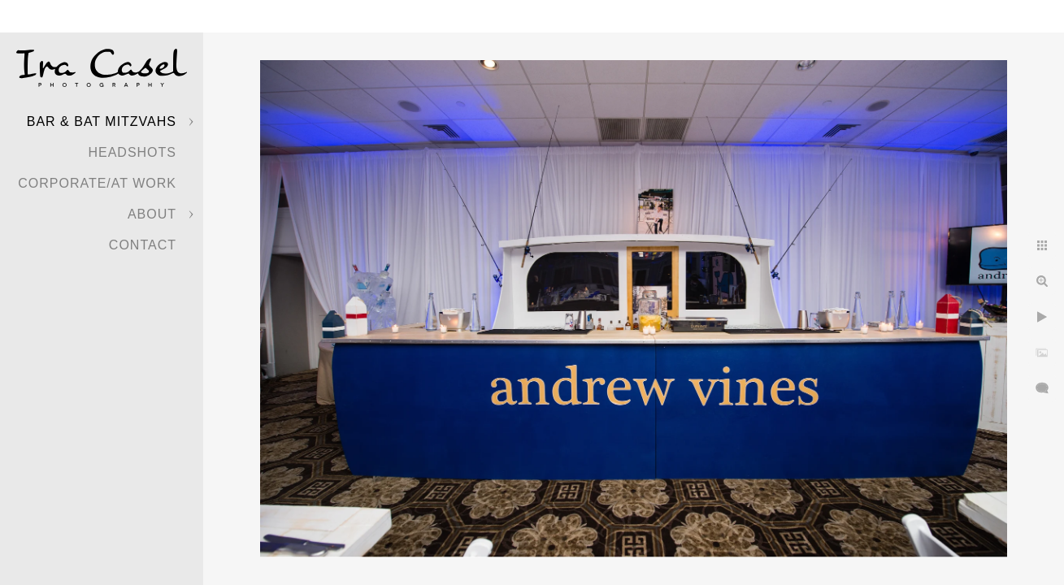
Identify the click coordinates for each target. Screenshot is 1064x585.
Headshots (132, 152)
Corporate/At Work (97, 183)
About (152, 214)
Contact (142, 245)
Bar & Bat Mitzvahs (101, 121)
